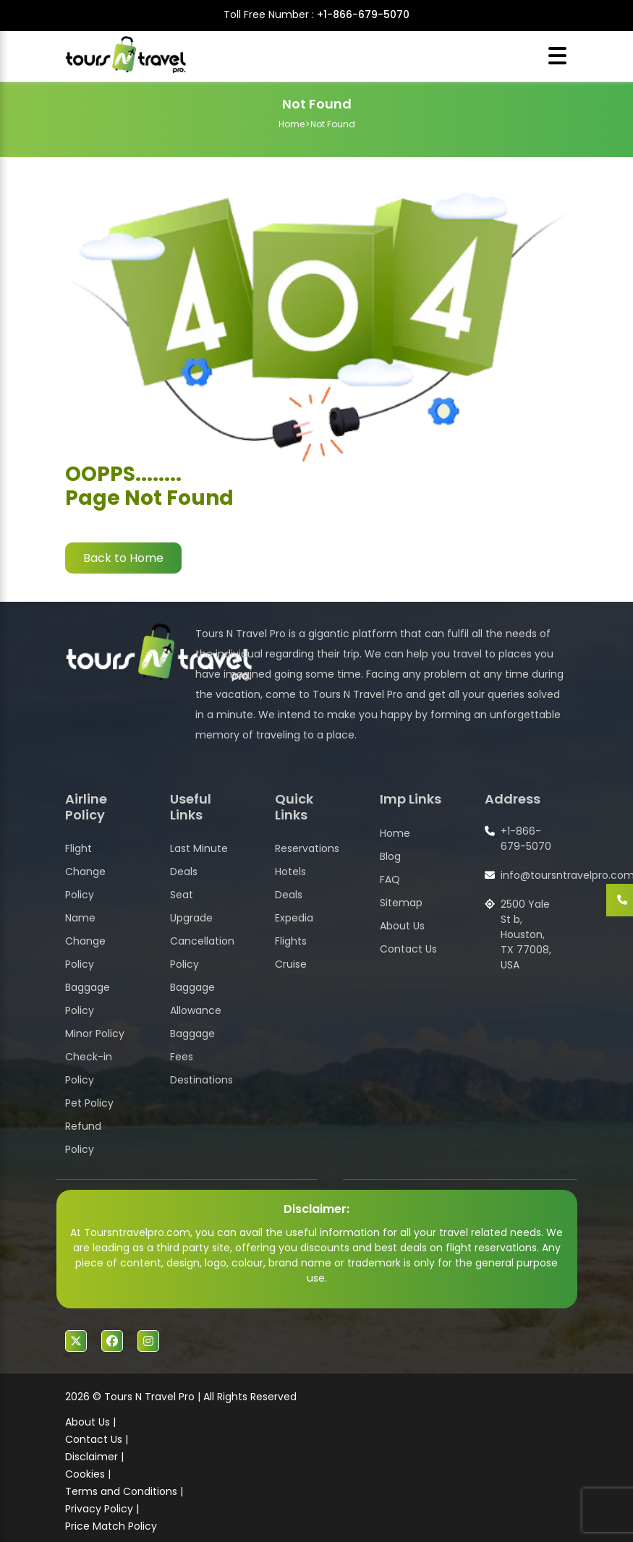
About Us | (90, 1422)
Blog (390, 856)
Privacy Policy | (102, 1508)
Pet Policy (89, 1103)
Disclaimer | (94, 1456)
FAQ (390, 879)
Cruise (291, 964)
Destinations (201, 1080)
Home (292, 124)
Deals (288, 894)
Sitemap (401, 902)
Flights (291, 941)
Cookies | (88, 1474)
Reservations (307, 848)
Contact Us (408, 949)
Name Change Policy (85, 941)
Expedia (294, 918)
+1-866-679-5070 (363, 14)
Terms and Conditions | (124, 1491)
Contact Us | (96, 1439)
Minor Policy (94, 1033)
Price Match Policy (111, 1526)
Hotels (290, 871)
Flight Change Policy (85, 871)
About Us (402, 926)
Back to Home (123, 558)
